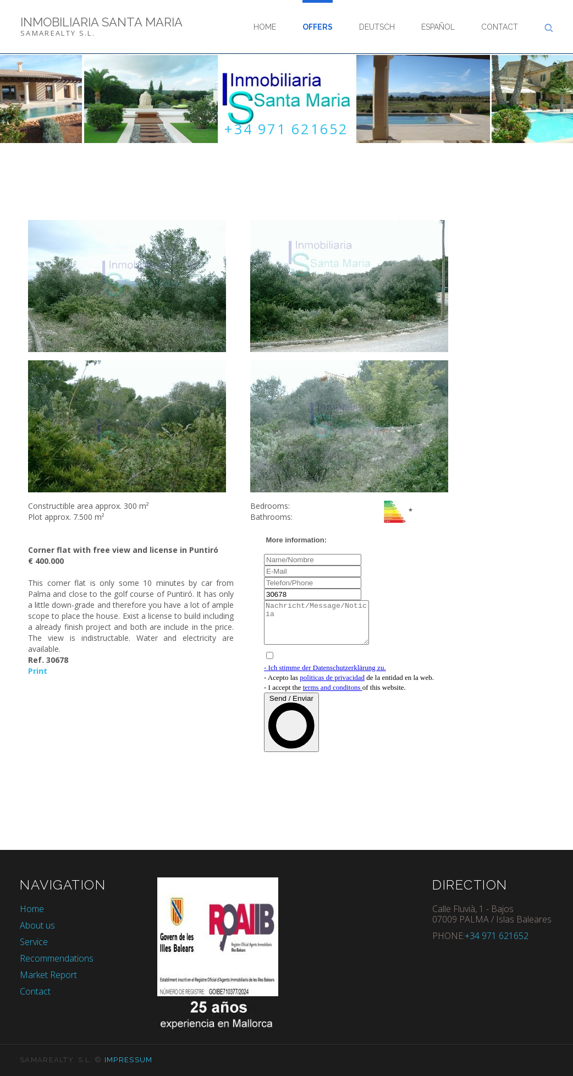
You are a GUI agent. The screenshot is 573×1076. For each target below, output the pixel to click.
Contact (499, 27)
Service (34, 942)
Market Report (48, 975)
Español (438, 27)
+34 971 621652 (286, 129)
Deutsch (377, 27)
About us (37, 925)
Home (265, 27)
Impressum (128, 1060)
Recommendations (56, 958)
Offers (317, 27)
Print (37, 671)
